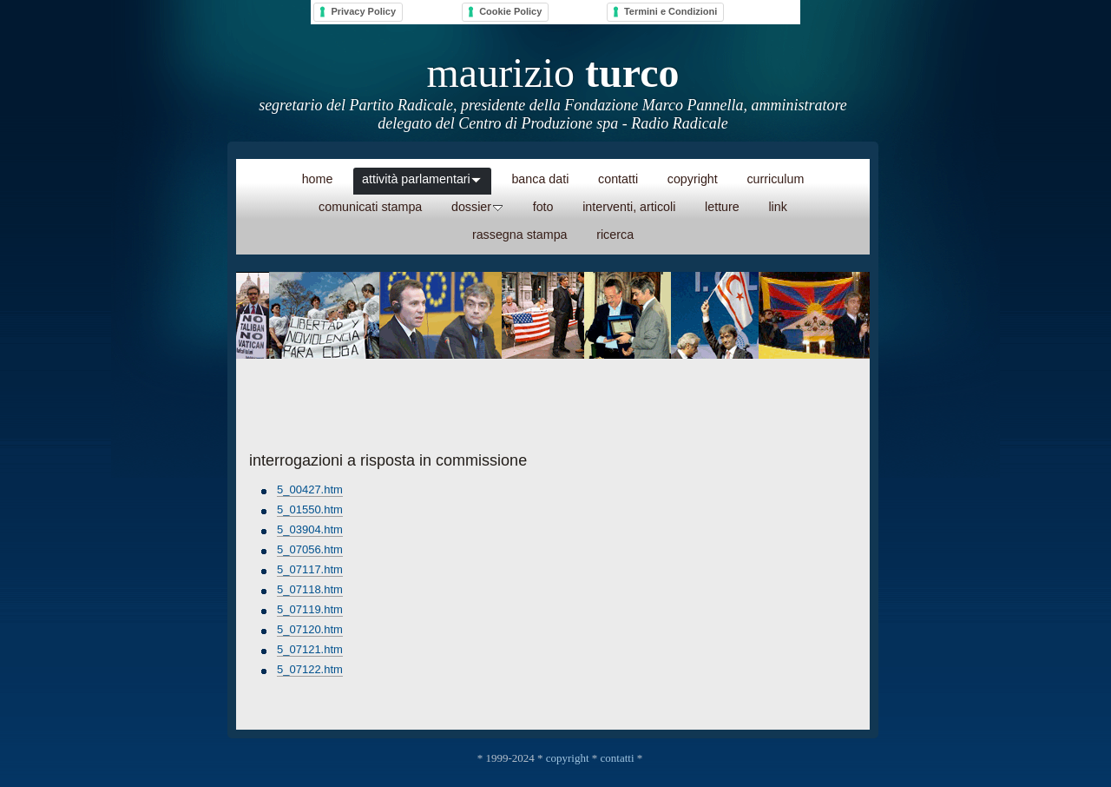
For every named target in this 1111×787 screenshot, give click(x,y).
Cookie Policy (510, 11)
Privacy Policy (363, 11)
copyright (567, 757)
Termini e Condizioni (670, 11)
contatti (617, 757)
